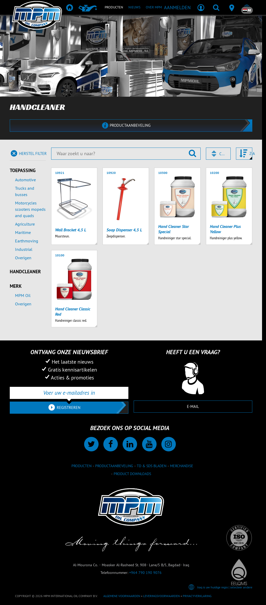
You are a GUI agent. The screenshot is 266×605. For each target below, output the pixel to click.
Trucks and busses (24, 191)
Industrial (23, 249)
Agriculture (25, 224)
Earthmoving (26, 240)
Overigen (23, 257)
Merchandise (181, 465)
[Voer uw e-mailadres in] (69, 393)
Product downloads (132, 473)
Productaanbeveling (114, 465)
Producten (81, 465)
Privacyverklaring (197, 596)
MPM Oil (23, 295)
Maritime (23, 232)
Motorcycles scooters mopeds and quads (30, 209)
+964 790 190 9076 (145, 572)
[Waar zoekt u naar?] (126, 154)
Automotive (25, 179)
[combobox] (218, 153)
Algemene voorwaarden (121, 596)
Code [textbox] (222, 154)
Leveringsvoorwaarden (161, 596)
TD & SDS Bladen (151, 465)
